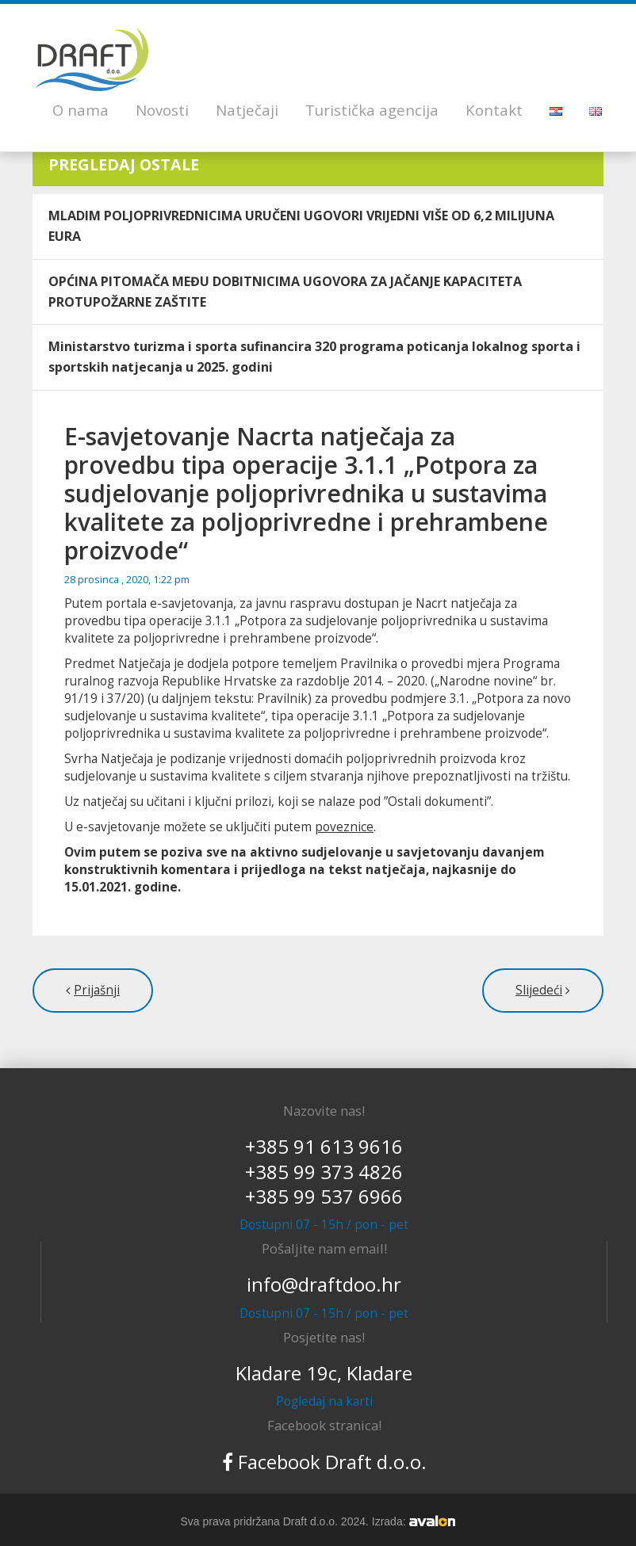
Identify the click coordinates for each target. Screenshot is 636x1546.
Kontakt (494, 110)
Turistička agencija (372, 110)
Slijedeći (538, 990)
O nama (80, 110)
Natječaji (247, 110)
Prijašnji (97, 990)
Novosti (162, 110)
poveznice (344, 827)
